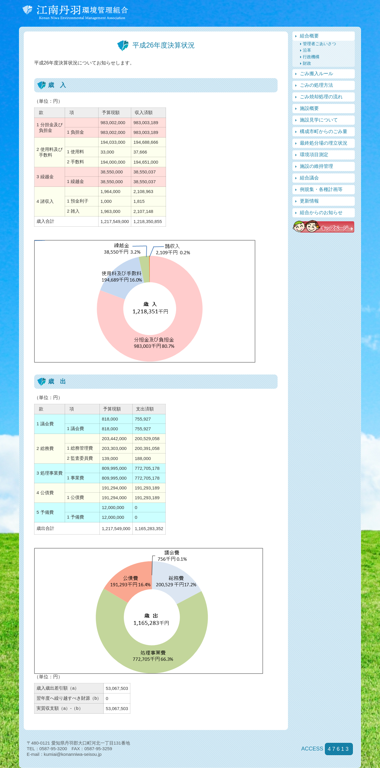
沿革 (307, 50)
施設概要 (309, 108)
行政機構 (311, 56)
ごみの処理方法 (316, 85)
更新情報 (309, 200)
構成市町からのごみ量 (323, 131)
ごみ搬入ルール (316, 73)
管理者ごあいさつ (319, 43)
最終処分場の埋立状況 (323, 143)
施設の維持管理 (316, 166)
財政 (307, 63)
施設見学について (319, 119)
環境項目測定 (314, 154)
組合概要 (309, 35)
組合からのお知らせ (321, 212)
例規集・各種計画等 (321, 189)
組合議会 (309, 177)
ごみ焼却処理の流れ (321, 96)
